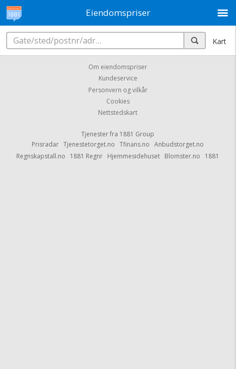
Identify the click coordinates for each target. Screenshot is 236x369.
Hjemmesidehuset (133, 156)
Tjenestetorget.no (89, 144)
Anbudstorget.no (179, 144)
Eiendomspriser (118, 12)
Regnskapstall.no (40, 156)
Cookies (118, 101)
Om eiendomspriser (117, 67)
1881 (212, 156)
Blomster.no (182, 156)
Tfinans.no (135, 144)
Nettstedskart (117, 113)
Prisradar (45, 144)
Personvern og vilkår (118, 90)
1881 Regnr (86, 156)
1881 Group (137, 134)
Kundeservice (118, 78)
